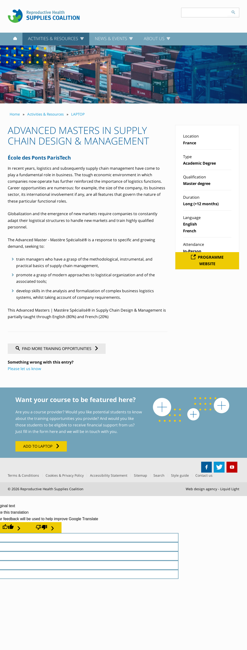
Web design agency (201, 489)
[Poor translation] (45, 527)
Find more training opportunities (56, 348)
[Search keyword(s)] (204, 12)
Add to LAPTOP (38, 446)
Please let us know (24, 368)
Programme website (211, 260)
